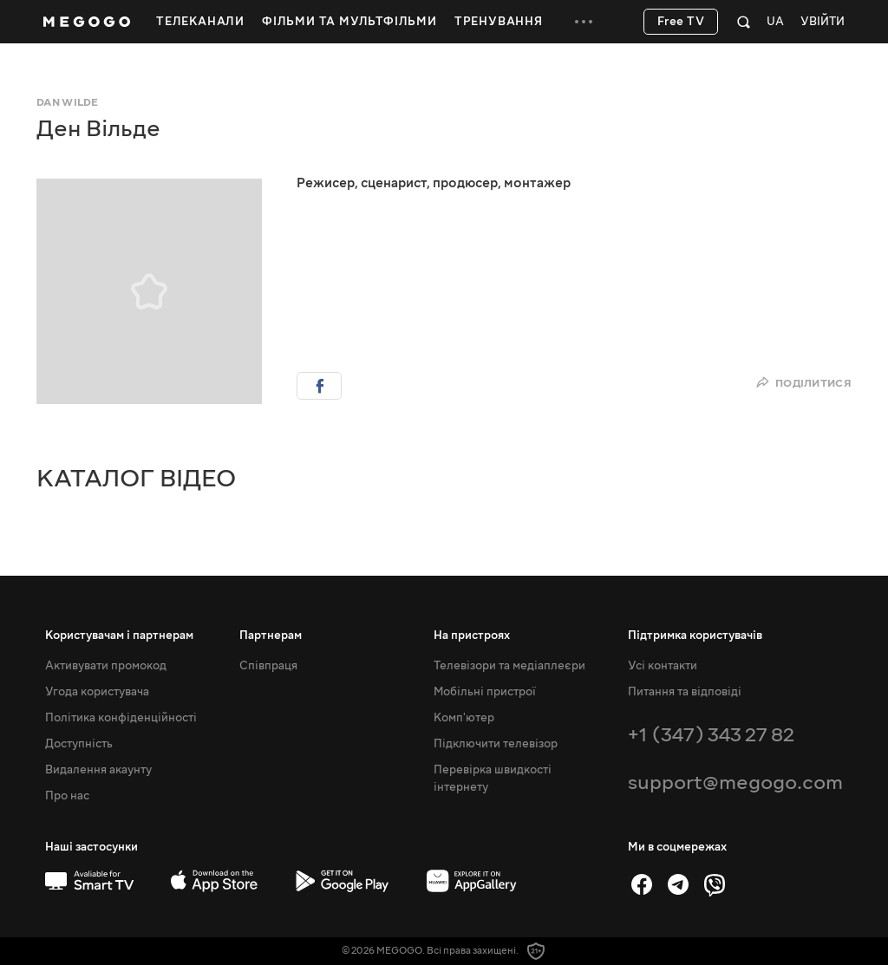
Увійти (822, 22)
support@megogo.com (735, 782)
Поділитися (803, 383)
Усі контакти (662, 666)
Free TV (681, 21)
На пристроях (472, 635)
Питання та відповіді (684, 692)
